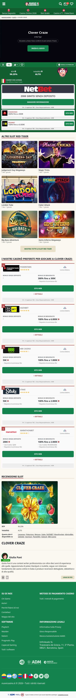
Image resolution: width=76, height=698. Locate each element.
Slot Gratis (45, 13)
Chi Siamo (6, 598)
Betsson (38, 534)
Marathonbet (59, 534)
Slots (14, 17)
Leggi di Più (67, 577)
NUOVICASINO (6, 17)
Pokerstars (30, 534)
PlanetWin (36, 537)
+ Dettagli (38, 294)
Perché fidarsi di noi (10, 607)
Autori (4, 603)
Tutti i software (8, 649)
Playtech (5, 627)
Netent (5, 636)
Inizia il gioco (38, 48)
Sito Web (69, 113)
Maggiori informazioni (38, 102)
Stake (44, 534)
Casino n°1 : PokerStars (64, 13)
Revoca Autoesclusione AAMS (52, 636)
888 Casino (52, 537)
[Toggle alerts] (60, 4)
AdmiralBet (69, 534)
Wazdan (5, 631)
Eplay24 (44, 537)
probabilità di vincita (63, 694)
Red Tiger (39, 37)
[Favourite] (22, 64)
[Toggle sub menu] (4, 4)
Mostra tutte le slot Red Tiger (38, 249)
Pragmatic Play (8, 640)
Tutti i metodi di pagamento (52, 598)
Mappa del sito (8, 616)
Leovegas (21, 534)
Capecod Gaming (9, 645)
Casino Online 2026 (28, 13)
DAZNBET (49, 534)
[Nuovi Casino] (32, 4)
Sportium (28, 537)
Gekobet (21, 537)
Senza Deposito (9, 13)
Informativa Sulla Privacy (50, 627)
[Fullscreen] (3, 64)
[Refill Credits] (9, 64)
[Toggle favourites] (71, 4)
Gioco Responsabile (48, 631)
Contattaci (6, 612)
